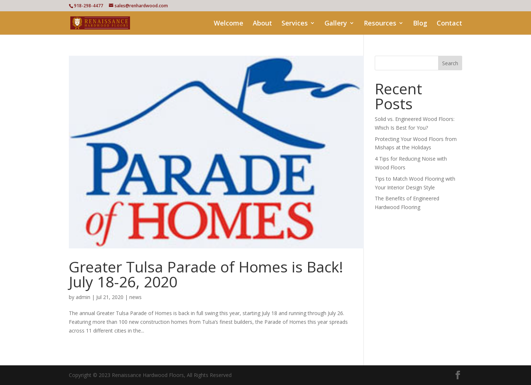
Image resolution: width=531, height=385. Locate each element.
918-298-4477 (88, 6)
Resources (380, 23)
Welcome (228, 23)
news (135, 297)
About (262, 23)
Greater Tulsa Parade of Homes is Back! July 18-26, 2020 (206, 274)
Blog (420, 23)
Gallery (335, 23)
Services (295, 23)
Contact (449, 23)
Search (450, 63)
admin (83, 297)
